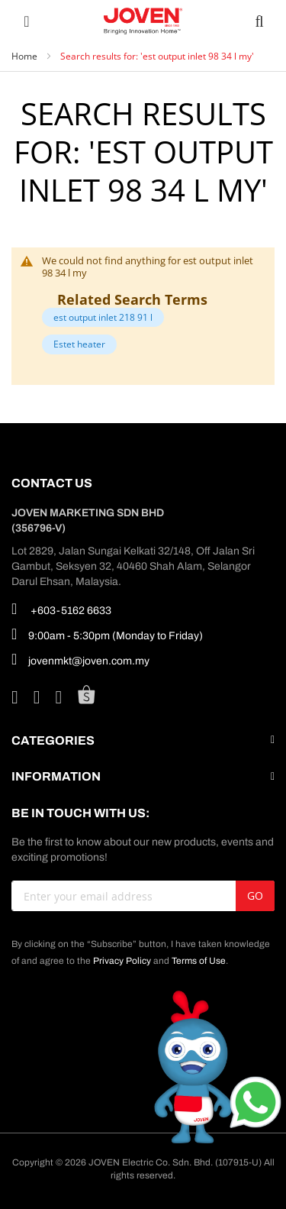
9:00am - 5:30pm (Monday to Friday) (107, 634)
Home (25, 56)
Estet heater (79, 344)
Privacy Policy (122, 960)
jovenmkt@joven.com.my (80, 659)
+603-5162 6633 (61, 608)
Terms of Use (199, 960)
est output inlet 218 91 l (103, 317)
